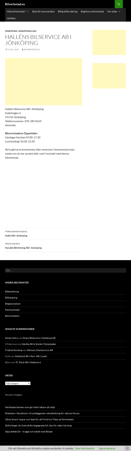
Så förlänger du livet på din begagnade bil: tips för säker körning (38, 425)
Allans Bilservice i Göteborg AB (39, 337)
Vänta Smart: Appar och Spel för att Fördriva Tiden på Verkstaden (39, 419)
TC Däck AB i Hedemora (28, 362)
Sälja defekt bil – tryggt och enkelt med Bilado (29, 431)
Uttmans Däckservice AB (40, 350)
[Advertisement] (43, 81)
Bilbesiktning (12, 291)
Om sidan (114, 11)
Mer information (85, 448)
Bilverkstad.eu (15, 4)
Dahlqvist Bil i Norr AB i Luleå (31, 356)
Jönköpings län (27, 31)
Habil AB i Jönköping (43, 233)
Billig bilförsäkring (67, 11)
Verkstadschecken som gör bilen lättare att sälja (30, 407)
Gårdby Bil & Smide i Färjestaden (39, 344)
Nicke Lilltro (11, 337)
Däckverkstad (12, 309)
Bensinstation (12, 315)
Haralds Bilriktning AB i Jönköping (43, 245)
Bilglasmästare (13, 303)
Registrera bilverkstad (92, 11)
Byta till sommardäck (43, 11)
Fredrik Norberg (13, 350)
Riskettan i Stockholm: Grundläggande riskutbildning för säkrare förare (42, 413)
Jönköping (11, 31)
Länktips (11, 18)
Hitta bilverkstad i (18, 11)
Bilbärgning (11, 297)
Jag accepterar (107, 448)
